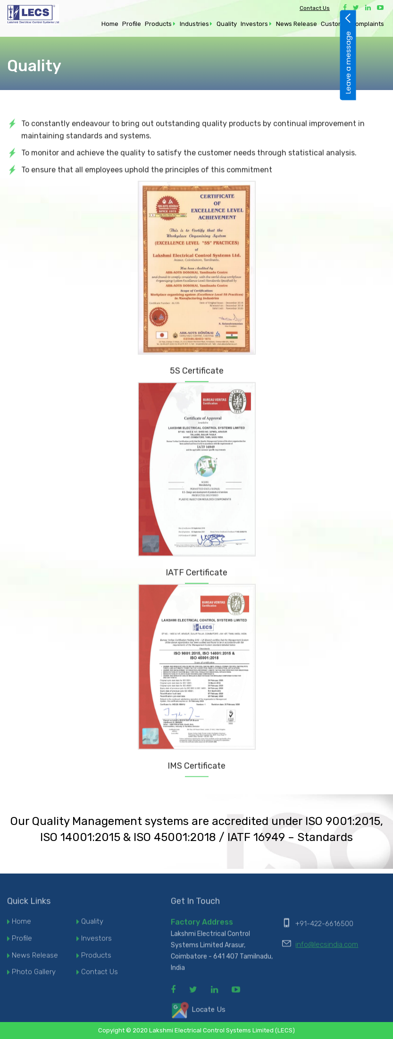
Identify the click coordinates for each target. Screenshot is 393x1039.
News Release (296, 23)
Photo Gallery (34, 975)
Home (109, 23)
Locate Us (198, 1013)
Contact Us (315, 8)
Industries (194, 23)
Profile (131, 23)
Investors (254, 23)
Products (158, 23)
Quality (227, 23)
